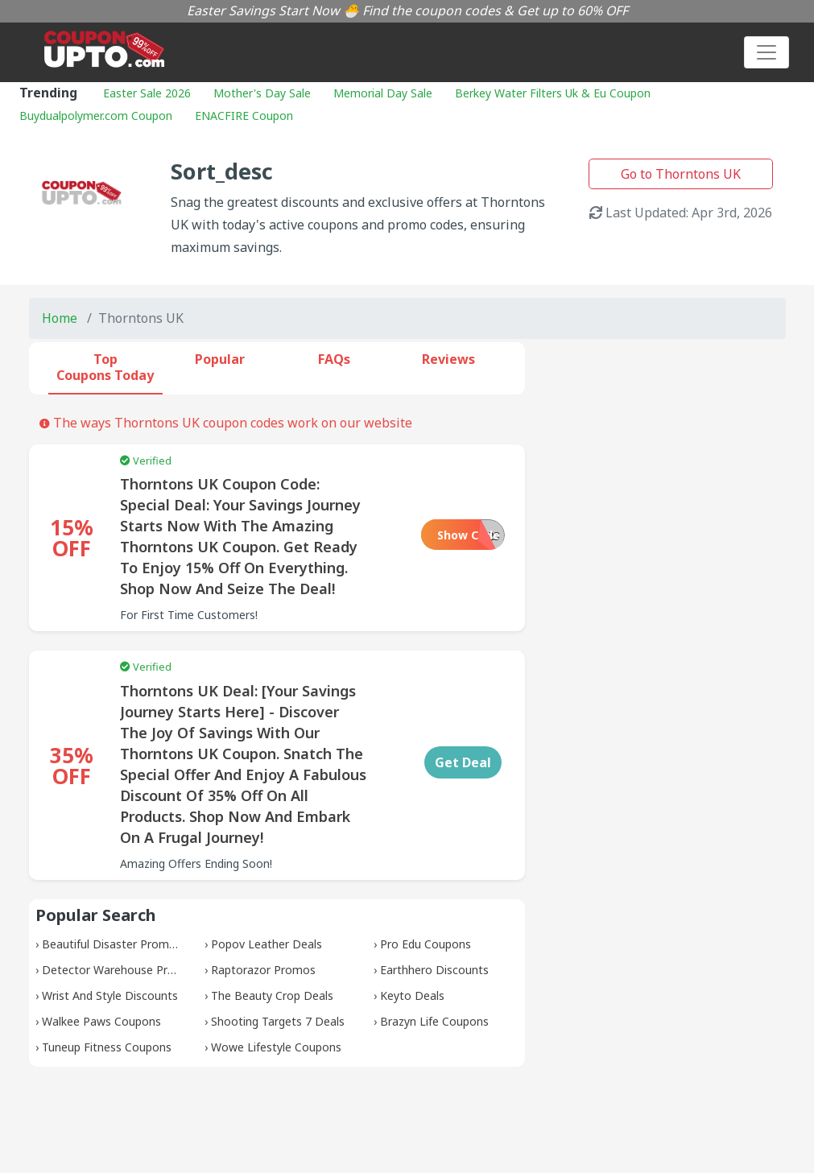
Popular (220, 359)
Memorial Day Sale (382, 93)
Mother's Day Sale (262, 93)
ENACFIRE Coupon (244, 115)
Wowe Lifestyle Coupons (276, 1047)
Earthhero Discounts (434, 969)
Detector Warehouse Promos (120, 969)
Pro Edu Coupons (425, 944)
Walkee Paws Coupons (101, 1021)
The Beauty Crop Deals (272, 995)
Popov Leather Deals (266, 944)
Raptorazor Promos (263, 969)
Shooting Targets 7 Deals (278, 1021)
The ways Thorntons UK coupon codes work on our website (225, 423)
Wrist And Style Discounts (110, 995)
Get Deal (463, 762)
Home (59, 318)
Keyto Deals (412, 995)
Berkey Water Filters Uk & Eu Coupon (553, 93)
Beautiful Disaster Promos (112, 944)
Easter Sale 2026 (147, 93)
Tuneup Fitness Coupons (106, 1047)
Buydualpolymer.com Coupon (95, 115)
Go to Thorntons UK (681, 174)
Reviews (448, 359)
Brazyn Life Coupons (434, 1021)
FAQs (334, 359)
